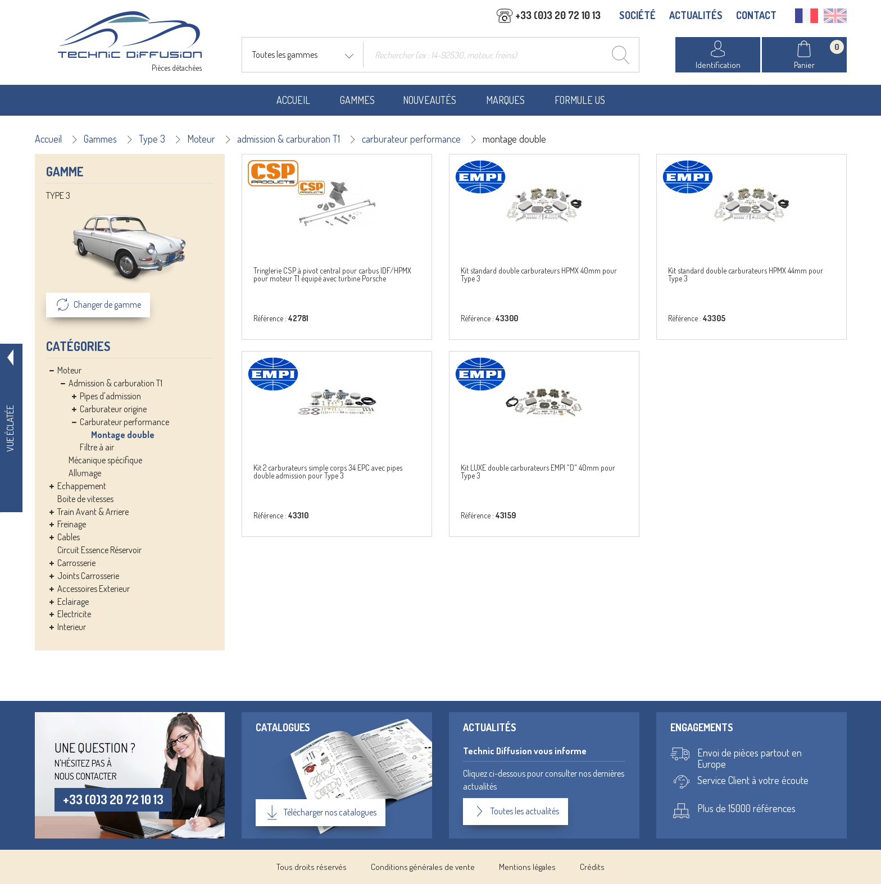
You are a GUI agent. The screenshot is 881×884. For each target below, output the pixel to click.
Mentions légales (527, 867)
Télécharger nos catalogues (320, 813)
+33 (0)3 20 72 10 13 (113, 799)
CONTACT (756, 15)
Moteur (201, 139)
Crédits (592, 867)
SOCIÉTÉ (637, 15)
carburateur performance (411, 139)
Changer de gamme (98, 305)
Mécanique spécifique (105, 460)
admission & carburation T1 (288, 139)
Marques (505, 100)
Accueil (293, 100)
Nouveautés (429, 100)
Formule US (580, 100)
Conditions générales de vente (423, 867)
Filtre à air (97, 447)
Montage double (123, 434)
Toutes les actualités (515, 811)
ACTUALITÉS (696, 15)
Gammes (357, 100)
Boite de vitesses (85, 498)
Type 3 (152, 139)
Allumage (85, 473)
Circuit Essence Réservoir (99, 549)
